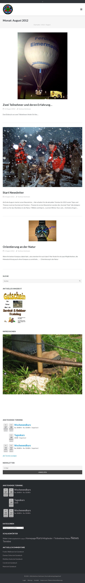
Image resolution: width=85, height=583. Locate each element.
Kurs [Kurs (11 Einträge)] (39, 538)
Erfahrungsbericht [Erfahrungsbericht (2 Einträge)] (14, 538)
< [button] (5, 373)
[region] (42, 374)
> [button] (79, 373)
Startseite (37, 25)
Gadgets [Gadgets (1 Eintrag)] (23, 538)
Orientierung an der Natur (19, 246)
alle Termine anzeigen (10, 456)
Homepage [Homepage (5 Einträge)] (31, 538)
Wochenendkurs (22, 424)
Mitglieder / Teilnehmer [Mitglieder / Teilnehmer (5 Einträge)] (53, 538)
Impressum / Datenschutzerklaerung (51, 580)
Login (24, 580)
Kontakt (36, 580)
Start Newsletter (13, 192)
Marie (5, 566)
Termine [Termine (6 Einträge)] (7, 541)
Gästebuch (20, 552)
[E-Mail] (42, 468)
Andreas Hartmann (25, 109)
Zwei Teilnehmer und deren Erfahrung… (28, 104)
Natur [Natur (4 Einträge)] (67, 538)
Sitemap (30, 580)
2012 (43, 25)
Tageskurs (19, 435)
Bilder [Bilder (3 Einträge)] (5, 538)
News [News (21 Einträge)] (75, 538)
